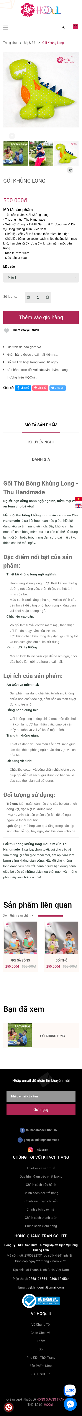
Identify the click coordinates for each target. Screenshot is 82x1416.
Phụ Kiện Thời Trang (40, 1358)
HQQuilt (49, 1404)
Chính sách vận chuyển (41, 1201)
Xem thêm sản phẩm (33, 915)
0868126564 (38, 1279)
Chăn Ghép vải (41, 1333)
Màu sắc (9, 266)
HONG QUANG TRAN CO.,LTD (55, 1399)
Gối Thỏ (61, 960)
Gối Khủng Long (52, 1036)
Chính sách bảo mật (41, 1209)
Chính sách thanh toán (41, 1218)
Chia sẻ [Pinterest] (39, 388)
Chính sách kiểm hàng (41, 1226)
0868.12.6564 (59, 1279)
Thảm (41, 1341)
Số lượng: (10, 297)
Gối (41, 1349)
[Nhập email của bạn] (41, 1096)
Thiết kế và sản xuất (41, 1168)
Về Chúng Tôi (41, 1325)
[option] (15, 154)
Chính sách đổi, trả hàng (41, 1193)
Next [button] (70, 170)
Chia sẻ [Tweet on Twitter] (57, 388)
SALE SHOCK (41, 1374)
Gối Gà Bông (20, 960)
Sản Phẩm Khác (41, 1366)
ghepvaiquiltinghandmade (38, 1140)
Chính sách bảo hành (41, 1185)
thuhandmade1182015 (38, 1130)
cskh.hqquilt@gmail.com (46, 1287)
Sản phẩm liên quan (37, 905)
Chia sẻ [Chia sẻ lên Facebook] (22, 388)
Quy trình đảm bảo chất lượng (41, 1176)
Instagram (38, 1149)
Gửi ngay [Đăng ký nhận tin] (41, 1109)
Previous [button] (12, 136)
